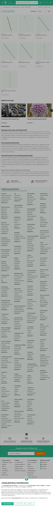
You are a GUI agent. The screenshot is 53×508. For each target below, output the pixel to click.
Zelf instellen (20, 503)
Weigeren (30, 503)
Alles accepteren (7, 503)
